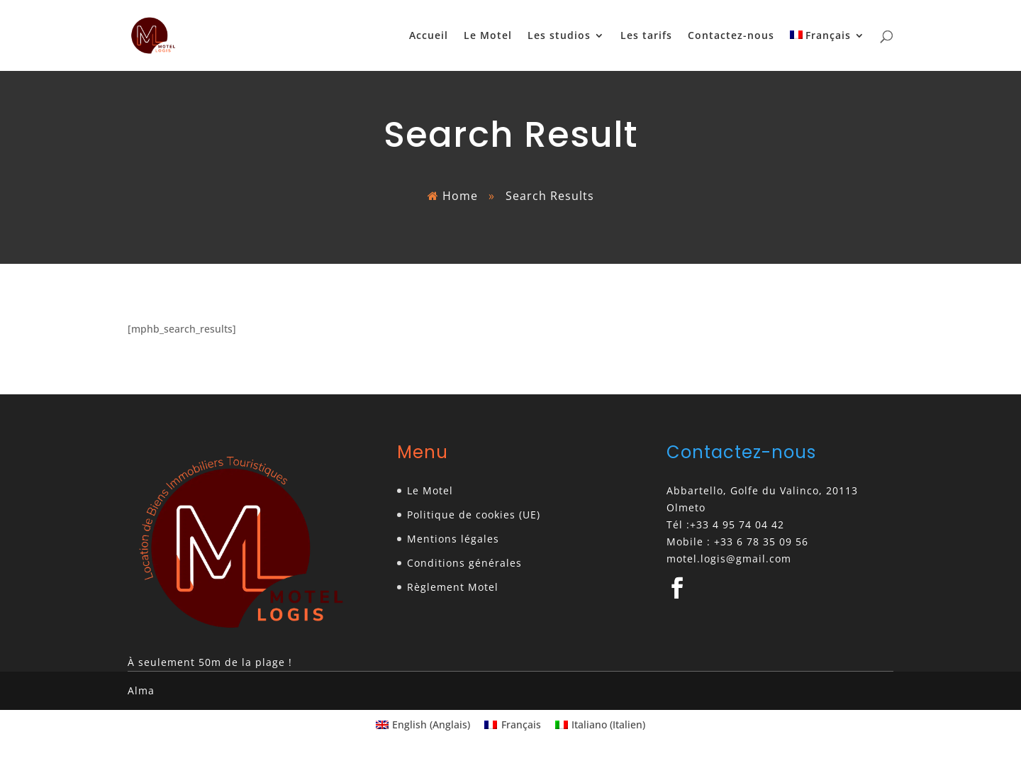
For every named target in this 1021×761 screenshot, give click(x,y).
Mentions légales (453, 538)
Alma (141, 690)
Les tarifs (646, 36)
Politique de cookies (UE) (473, 514)
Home (460, 196)
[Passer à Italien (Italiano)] (600, 725)
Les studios (559, 36)
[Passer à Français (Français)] (512, 725)
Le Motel (488, 36)
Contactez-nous (731, 36)
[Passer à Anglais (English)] (423, 725)
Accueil (428, 36)
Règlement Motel (452, 587)
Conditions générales (464, 563)
